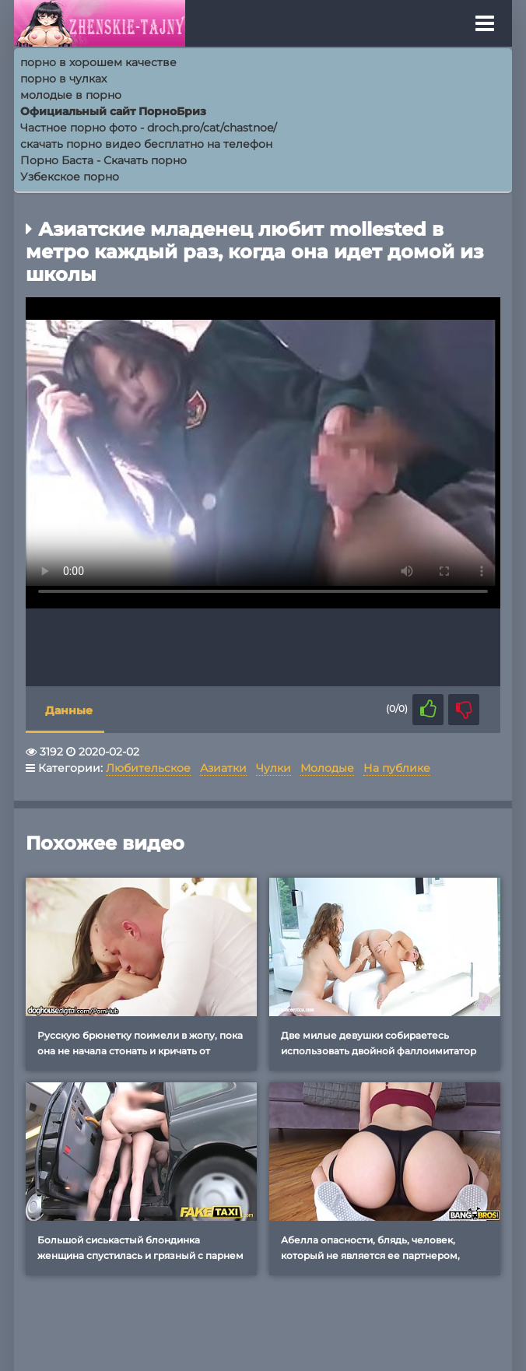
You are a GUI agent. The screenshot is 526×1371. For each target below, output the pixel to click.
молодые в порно (70, 95)
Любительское (148, 768)
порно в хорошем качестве (98, 62)
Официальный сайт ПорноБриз (113, 111)
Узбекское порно (69, 177)
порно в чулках (63, 79)
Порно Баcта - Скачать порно (103, 160)
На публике (396, 768)
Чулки (273, 768)
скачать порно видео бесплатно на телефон (146, 144)
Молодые (327, 768)
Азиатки (223, 768)
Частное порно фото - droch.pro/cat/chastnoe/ (148, 128)
